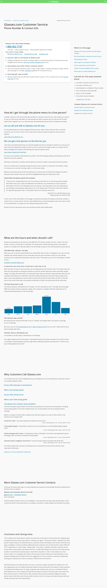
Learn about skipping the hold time (15, 152)
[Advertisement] (37, 96)
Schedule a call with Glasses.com (14, 263)
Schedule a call (43, 54)
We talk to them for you (14, 54)
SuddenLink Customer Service (83, 110)
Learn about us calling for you (13, 137)
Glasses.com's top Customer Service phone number (87, 52)
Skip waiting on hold (30, 54)
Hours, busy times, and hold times (84, 65)
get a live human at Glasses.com (34, 62)
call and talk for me (25, 327)
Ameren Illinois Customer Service (84, 107)
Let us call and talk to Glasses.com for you (24, 125)
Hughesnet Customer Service (83, 113)
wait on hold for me (39, 327)
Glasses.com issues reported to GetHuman (17, 452)
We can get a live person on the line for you (25, 141)
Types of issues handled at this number (86, 68)
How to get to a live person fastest (85, 62)
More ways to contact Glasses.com (85, 71)
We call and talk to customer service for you (87, 56)
